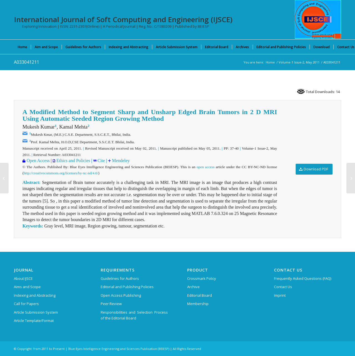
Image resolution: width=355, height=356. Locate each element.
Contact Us (283, 286)
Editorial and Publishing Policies (127, 286)
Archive (193, 286)
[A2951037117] (4, 178)
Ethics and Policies (72, 160)
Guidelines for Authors (120, 278)
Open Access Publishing (121, 295)
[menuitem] (22, 47)
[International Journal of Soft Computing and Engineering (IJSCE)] (318, 19)
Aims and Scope (27, 286)
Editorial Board (199, 295)
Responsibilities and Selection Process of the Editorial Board (134, 315)
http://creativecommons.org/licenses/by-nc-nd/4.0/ (61, 173)
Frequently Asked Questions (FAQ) (302, 278)
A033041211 (26, 62)
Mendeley (120, 160)
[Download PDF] (314, 169)
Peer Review (111, 303)
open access (205, 167)
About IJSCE (23, 278)
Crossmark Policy (201, 278)
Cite (101, 160)
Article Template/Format (34, 320)
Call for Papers (26, 303)
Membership (198, 303)
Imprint (280, 295)
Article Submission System (36, 312)
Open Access (38, 160)
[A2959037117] (350, 178)
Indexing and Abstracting (34, 295)
